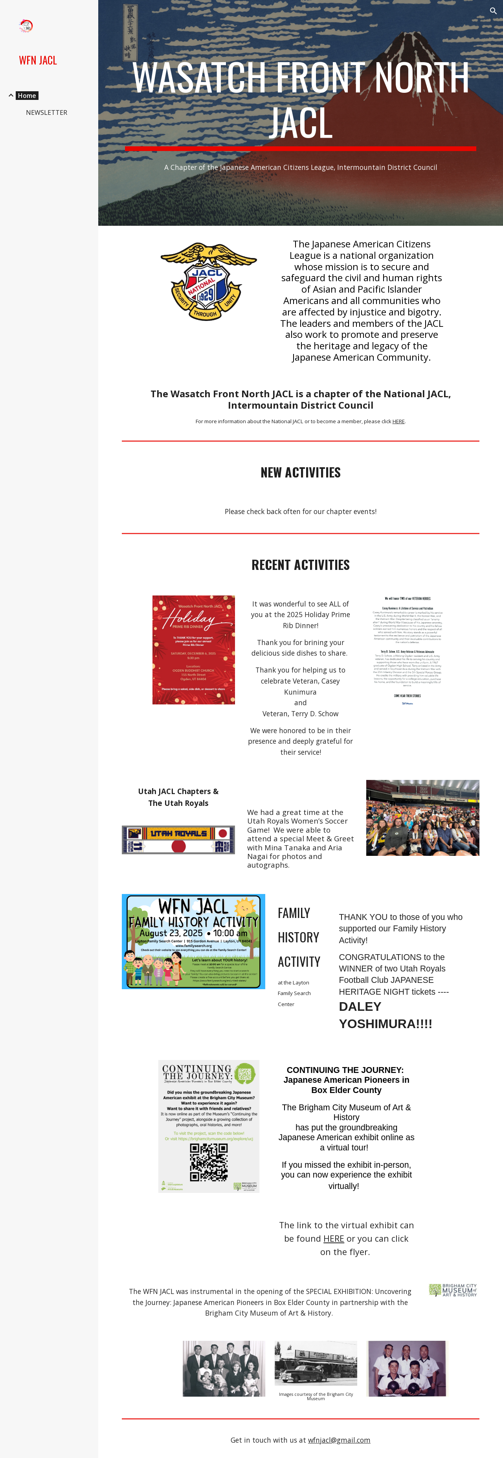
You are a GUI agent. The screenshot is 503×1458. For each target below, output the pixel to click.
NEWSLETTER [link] (46, 112)
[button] (493, 11)
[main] (301, 102)
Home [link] (27, 95)
